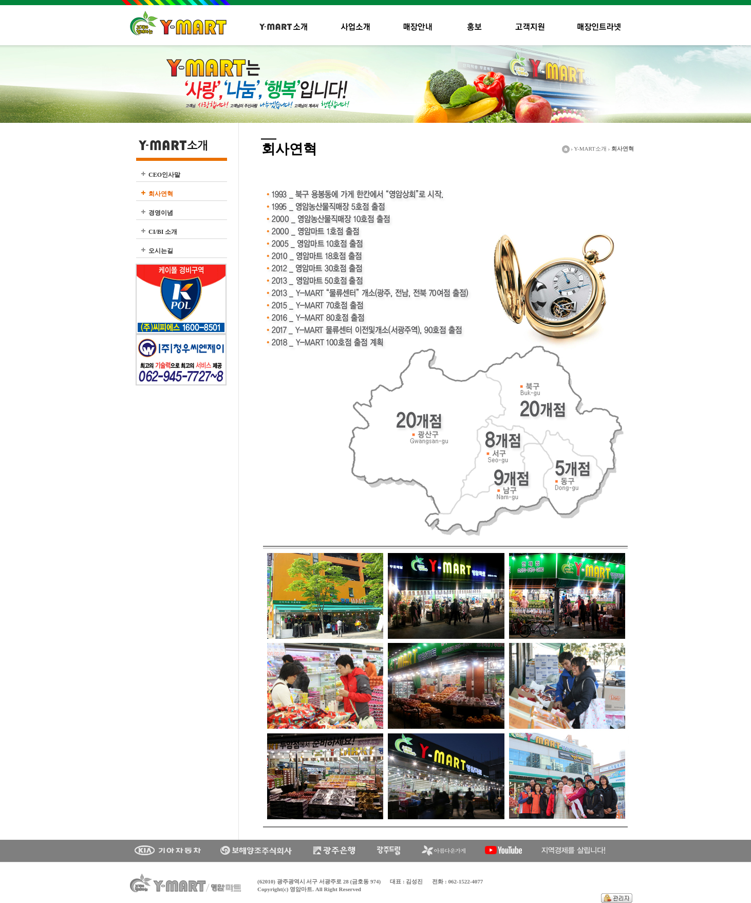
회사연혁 (160, 193)
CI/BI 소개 (162, 231)
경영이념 (160, 212)
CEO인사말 (164, 174)
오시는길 (160, 250)
